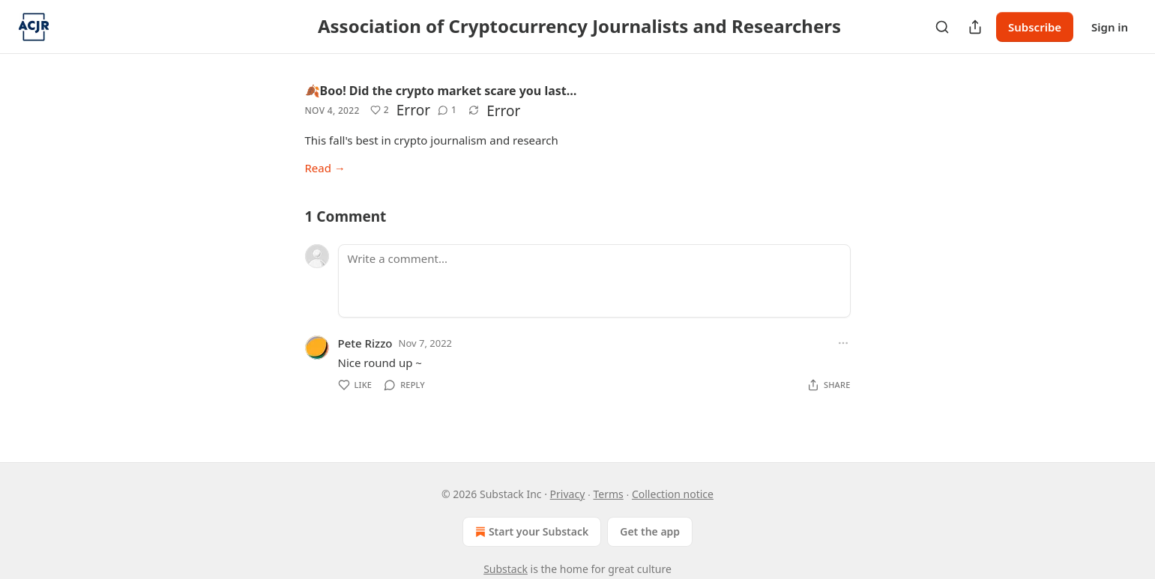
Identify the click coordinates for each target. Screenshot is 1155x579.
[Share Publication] (975, 27)
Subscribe (1034, 26)
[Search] (942, 27)
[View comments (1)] (447, 110)
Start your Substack (530, 532)
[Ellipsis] (843, 343)
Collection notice (673, 494)
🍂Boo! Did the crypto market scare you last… (441, 90)
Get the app (650, 531)
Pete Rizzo (365, 343)
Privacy (567, 494)
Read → (325, 167)
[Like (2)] (379, 110)
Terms (608, 494)
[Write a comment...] (594, 281)
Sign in (1109, 26)
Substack (505, 569)
